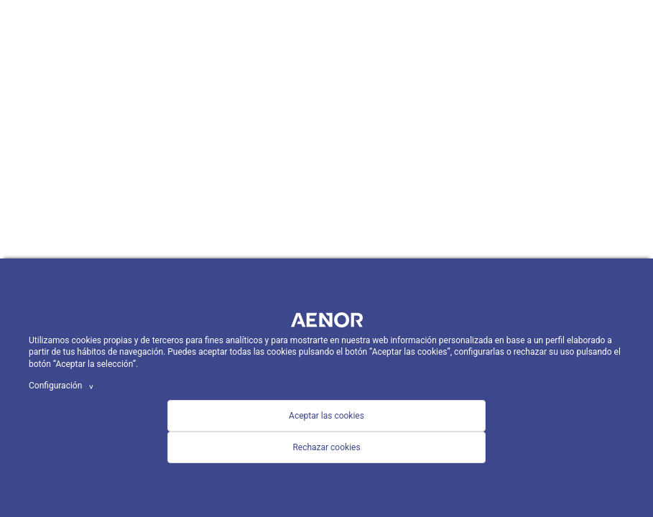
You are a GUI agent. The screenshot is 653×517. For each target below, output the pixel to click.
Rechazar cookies (326, 447)
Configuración (63, 386)
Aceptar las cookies (326, 416)
